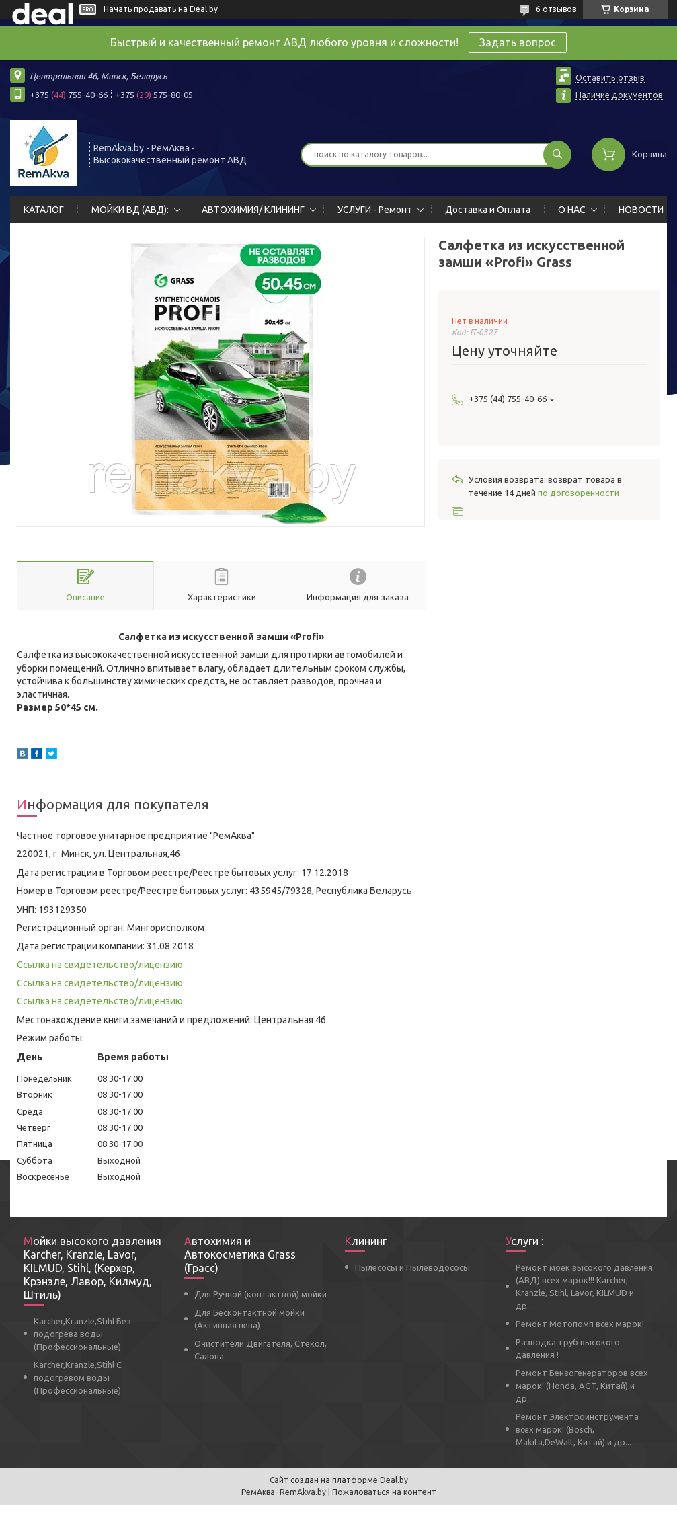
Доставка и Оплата (487, 209)
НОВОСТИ (641, 209)
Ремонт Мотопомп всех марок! (580, 1323)
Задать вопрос (517, 42)
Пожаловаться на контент (384, 1492)
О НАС (572, 209)
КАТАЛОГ (44, 209)
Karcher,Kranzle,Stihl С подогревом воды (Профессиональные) (78, 1377)
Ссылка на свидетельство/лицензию (100, 964)
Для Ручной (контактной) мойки (260, 1294)
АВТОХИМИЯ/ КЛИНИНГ (253, 209)
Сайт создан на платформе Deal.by (339, 1480)
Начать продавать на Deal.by (161, 9)
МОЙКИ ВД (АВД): (130, 209)
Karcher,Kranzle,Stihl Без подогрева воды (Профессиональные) (82, 1333)
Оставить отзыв (610, 77)
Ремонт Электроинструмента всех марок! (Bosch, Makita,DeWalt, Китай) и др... (577, 1429)
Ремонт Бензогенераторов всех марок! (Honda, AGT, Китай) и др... (582, 1385)
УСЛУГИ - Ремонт (374, 209)
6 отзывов (556, 9)
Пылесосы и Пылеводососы (412, 1267)
